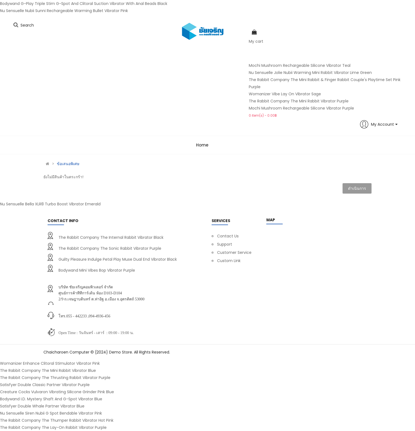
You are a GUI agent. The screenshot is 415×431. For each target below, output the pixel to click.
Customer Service (234, 252)
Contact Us (228, 236)
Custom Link (229, 260)
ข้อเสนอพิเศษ (68, 164)
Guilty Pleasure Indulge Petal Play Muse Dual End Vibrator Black (118, 259)
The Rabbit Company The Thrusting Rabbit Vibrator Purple (55, 377)
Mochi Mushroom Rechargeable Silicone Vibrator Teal (299, 65)
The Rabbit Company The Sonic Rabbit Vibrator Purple (110, 248)
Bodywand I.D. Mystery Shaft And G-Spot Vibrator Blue (51, 399)
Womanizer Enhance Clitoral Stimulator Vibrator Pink (50, 363)
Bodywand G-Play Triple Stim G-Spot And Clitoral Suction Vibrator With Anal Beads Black (83, 3)
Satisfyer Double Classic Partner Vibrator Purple (45, 384)
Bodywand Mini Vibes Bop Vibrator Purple (97, 270)
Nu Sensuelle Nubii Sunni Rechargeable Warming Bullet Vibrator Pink (64, 10)
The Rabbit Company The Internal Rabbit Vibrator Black (111, 237)
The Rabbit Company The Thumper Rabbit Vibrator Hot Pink (56, 420)
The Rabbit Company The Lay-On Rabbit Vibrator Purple (53, 427)
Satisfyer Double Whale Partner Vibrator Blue (42, 406)
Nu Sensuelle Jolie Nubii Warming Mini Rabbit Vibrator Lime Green (310, 72)
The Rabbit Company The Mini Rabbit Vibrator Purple (299, 101)
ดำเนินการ (357, 188)
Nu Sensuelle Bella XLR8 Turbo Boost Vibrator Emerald (50, 204)
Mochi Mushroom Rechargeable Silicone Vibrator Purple (301, 108)
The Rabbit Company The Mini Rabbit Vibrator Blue (48, 370)
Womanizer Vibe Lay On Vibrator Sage (285, 94)
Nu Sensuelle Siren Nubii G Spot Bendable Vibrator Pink (51, 413)
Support (224, 244)
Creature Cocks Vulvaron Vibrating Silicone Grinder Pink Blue (57, 392)
